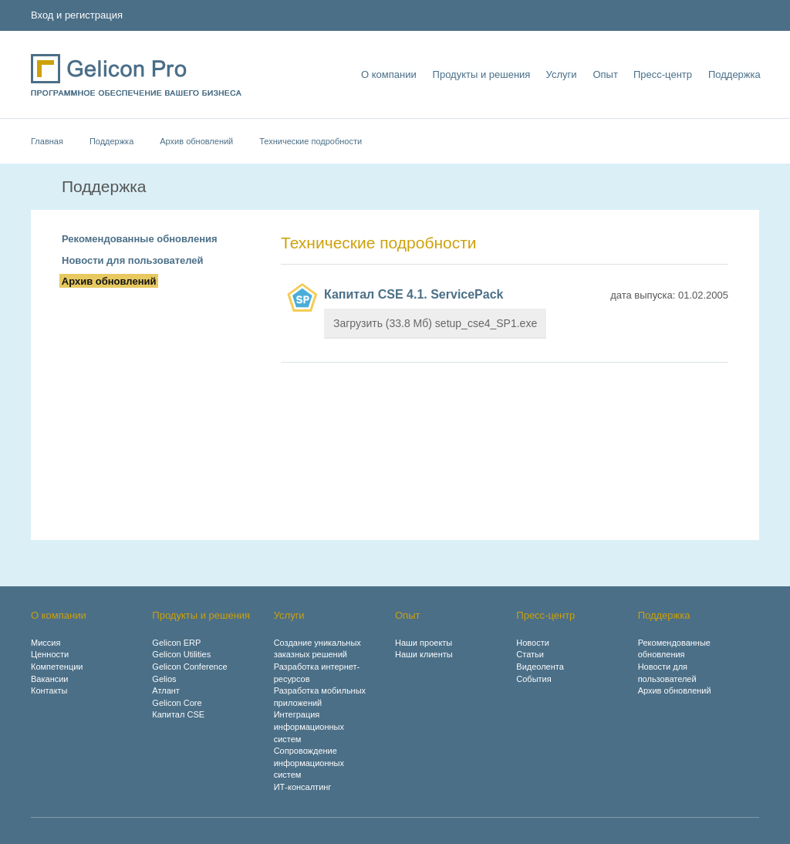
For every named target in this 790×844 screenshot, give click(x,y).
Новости (532, 642)
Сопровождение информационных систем (309, 762)
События (533, 679)
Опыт (604, 74)
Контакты (49, 690)
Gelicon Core (176, 702)
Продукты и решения (480, 74)
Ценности (50, 654)
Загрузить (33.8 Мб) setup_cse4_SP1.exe (435, 323)
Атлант (166, 690)
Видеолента (540, 666)
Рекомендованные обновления (140, 239)
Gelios (164, 679)
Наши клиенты (424, 654)
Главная (47, 141)
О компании (388, 74)
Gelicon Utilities (181, 654)
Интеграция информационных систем (309, 726)
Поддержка (733, 74)
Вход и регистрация (77, 15)
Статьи (530, 654)
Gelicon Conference (189, 666)
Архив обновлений (196, 141)
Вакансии (50, 679)
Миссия (45, 642)
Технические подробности (310, 141)
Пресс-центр (662, 74)
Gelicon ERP (176, 642)
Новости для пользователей (133, 260)
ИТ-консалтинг (303, 787)
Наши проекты (423, 642)
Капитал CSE (178, 714)
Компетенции (57, 666)
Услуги (560, 74)
